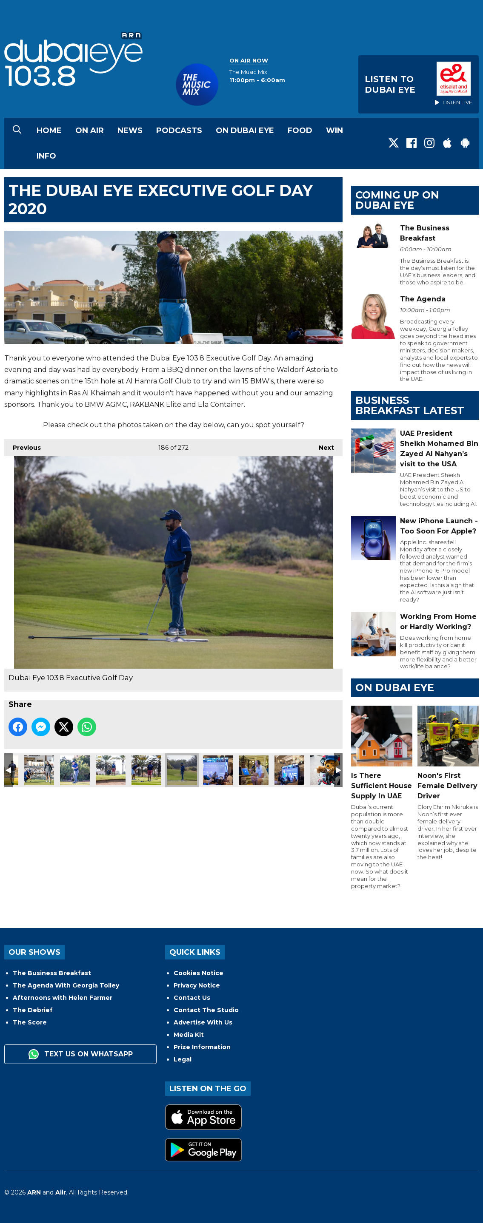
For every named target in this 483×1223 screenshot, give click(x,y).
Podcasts (179, 130)
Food (300, 130)
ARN (34, 1192)
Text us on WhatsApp (81, 1054)
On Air (89, 130)
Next (322, 445)
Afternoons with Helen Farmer (62, 998)
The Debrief (33, 1010)
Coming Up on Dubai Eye (397, 200)
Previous (22, 445)
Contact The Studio (206, 1010)
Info (46, 156)
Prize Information (202, 1047)
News (130, 130)
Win (334, 130)
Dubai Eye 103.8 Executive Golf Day (39, 770)
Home (49, 130)
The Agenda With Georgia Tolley (66, 985)
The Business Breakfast (52, 973)
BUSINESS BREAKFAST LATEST (409, 405)
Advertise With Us (203, 1022)
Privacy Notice (197, 985)
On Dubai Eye (245, 130)
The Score (30, 1022)
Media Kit (189, 1035)
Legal (182, 1059)
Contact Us (192, 998)
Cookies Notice (198, 973)
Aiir (60, 1192)
